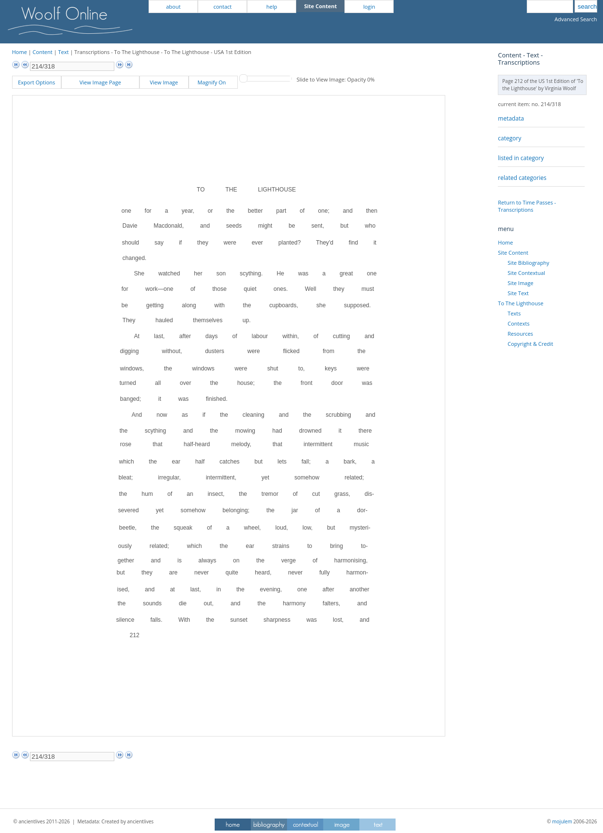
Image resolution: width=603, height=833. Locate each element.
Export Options (36, 82)
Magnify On (213, 82)
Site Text (518, 293)
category (509, 138)
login (369, 6)
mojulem (562, 821)
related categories (522, 178)
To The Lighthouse (520, 303)
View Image (164, 82)
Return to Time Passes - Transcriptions (527, 206)
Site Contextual (526, 272)
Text (63, 51)
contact (222, 6)
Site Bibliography (528, 262)
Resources (520, 333)
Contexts (518, 323)
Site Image (520, 283)
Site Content (513, 252)
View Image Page (100, 82)
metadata (511, 118)
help (271, 6)
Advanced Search (576, 19)
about (173, 6)
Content (43, 51)
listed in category (521, 158)
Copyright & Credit (530, 343)
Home (19, 51)
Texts (514, 313)
